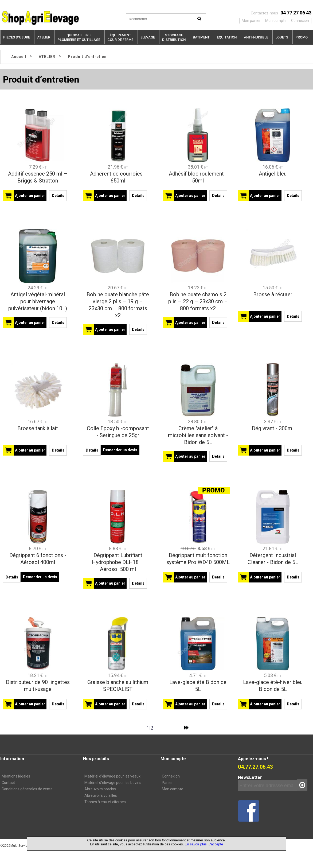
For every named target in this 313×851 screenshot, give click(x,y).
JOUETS (281, 37)
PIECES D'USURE (16, 37)
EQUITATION (227, 37)
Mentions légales (16, 776)
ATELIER (43, 37)
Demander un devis (120, 450)
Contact (8, 782)
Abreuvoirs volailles (100, 795)
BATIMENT (201, 37)
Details (58, 195)
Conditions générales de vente (27, 789)
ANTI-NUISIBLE (256, 37)
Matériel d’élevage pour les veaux (112, 776)
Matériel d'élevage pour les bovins (112, 782)
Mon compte (172, 789)
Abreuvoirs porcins (100, 789)
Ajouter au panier (30, 195)
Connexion (171, 776)
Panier (167, 782)
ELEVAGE (147, 37)
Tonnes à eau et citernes (105, 802)
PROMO (301, 37)
